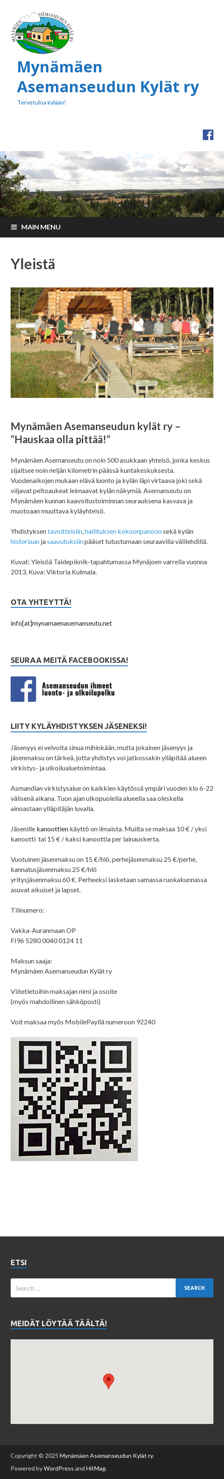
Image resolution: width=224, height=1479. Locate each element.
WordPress (59, 1468)
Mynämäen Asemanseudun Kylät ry (108, 76)
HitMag (96, 1468)
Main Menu (41, 227)
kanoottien (52, 829)
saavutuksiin (65, 541)
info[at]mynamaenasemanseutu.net (61, 623)
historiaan (26, 541)
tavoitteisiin (65, 531)
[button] (108, 1381)
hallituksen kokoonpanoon (123, 531)
